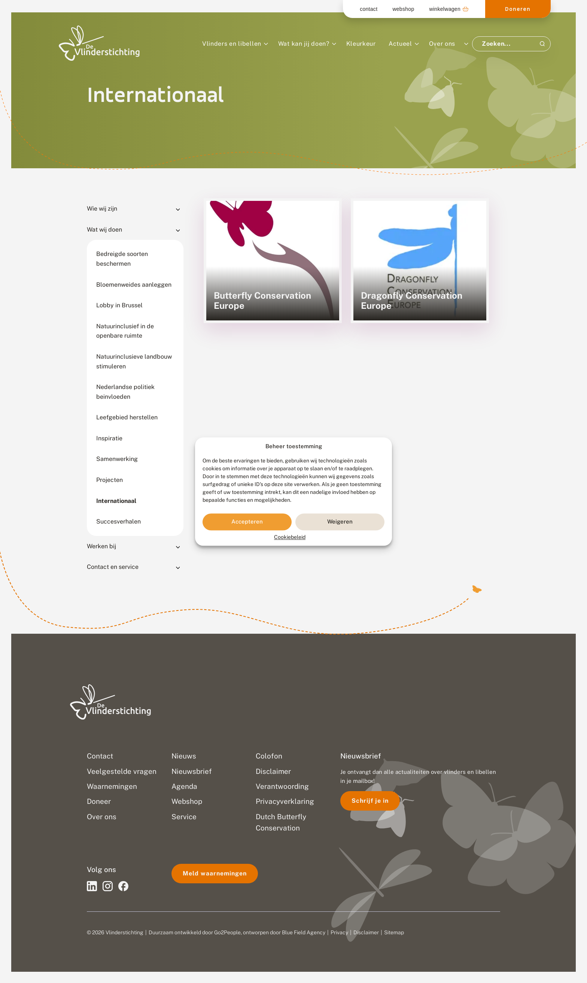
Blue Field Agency (303, 932)
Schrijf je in (370, 800)
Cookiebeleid (289, 537)
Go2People (227, 932)
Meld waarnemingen (215, 873)
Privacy (339, 932)
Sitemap (394, 932)
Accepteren (247, 522)
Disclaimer (366, 932)
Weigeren (340, 522)
